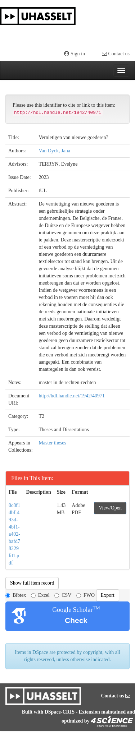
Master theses (52, 443)
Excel (40, 595)
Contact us (116, 53)
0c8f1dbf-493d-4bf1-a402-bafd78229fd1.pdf (14, 534)
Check (76, 620)
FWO (85, 595)
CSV (62, 595)
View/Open (110, 508)
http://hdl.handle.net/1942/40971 (72, 395)
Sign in (74, 53)
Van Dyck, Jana (54, 150)
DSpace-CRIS (60, 712)
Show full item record (32, 583)
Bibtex (15, 595)
